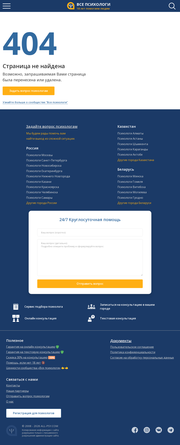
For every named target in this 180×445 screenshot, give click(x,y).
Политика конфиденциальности (132, 352)
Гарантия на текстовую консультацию (33, 352)
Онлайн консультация (40, 318)
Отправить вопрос (90, 284)
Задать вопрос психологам (28, 91)
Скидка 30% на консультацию (26, 357)
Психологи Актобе (130, 154)
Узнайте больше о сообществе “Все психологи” (35, 102)
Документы (120, 340)
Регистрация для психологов (33, 413)
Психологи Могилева (132, 192)
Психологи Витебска (131, 187)
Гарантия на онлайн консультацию (30, 347)
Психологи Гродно (130, 198)
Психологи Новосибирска (43, 165)
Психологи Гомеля (130, 182)
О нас (10, 401)
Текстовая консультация (118, 318)
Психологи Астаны (130, 139)
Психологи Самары (39, 198)
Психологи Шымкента (132, 144)
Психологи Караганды (132, 149)
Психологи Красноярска (42, 187)
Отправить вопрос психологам (27, 396)
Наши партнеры (17, 391)
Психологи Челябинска (42, 192)
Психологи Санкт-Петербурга (46, 160)
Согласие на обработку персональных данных (142, 358)
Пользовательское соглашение (132, 347)
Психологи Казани (38, 182)
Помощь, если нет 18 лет (23, 363)
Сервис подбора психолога (43, 307)
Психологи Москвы (39, 155)
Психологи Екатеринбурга (44, 171)
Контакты (13, 385)
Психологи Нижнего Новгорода (48, 176)
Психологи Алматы (130, 133)
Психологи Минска (130, 176)
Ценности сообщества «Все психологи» (33, 368)
